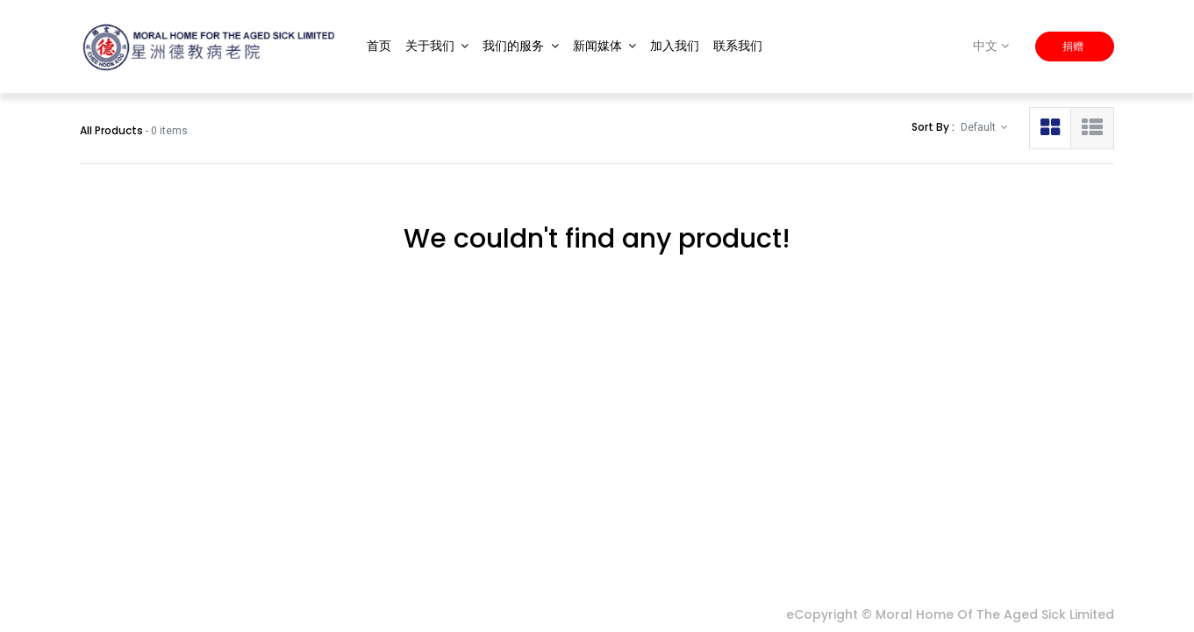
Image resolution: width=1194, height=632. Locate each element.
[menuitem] (379, 46)
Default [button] (979, 127)
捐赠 (1074, 46)
